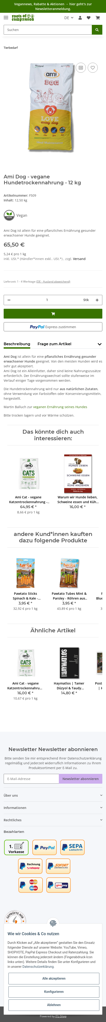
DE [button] (66, 17)
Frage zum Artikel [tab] (54, 344)
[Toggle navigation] (6, 15)
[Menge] (47, 300)
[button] (80, 17)
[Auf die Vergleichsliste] (81, 68)
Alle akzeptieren (53, 978)
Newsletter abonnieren (81, 779)
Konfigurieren (54, 992)
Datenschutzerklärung (85, 758)
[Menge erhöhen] (97, 300)
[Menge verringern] (9, 300)
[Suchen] (48, 30)
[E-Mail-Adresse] (31, 779)
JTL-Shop (60, 1016)
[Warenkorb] (97, 17)
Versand (79, 259)
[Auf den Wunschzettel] (93, 68)
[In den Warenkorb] (53, 314)
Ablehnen (54, 1005)
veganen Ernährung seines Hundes (60, 407)
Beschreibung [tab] (17, 344)
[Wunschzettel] (88, 17)
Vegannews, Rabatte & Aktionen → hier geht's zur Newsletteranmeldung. (53, 6)
